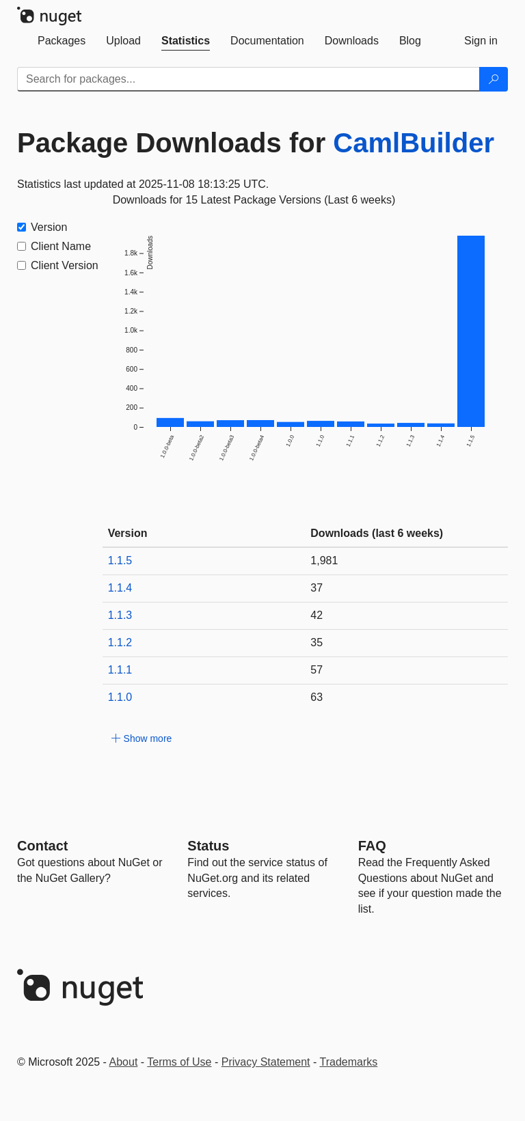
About (123, 1062)
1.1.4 (120, 588)
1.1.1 (120, 670)
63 (316, 697)
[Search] (493, 79)
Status (208, 845)
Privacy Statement (265, 1062)
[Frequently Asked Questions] (372, 845)
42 (316, 615)
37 (316, 588)
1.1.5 (120, 560)
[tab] (61, 41)
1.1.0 (120, 697)
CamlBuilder (413, 143)
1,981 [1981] (324, 560)
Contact (42, 845)
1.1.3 (120, 615)
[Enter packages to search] (248, 79)
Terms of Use (179, 1062)
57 (316, 670)
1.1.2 (120, 642)
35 (316, 642)
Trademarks (349, 1062)
